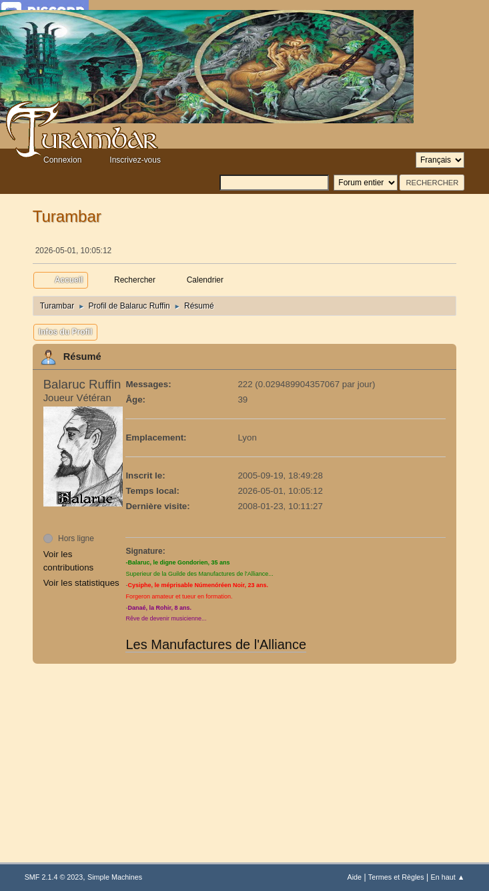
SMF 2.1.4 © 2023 (54, 877)
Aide (354, 877)
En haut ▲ (448, 877)
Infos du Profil (66, 332)
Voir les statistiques (81, 583)
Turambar (67, 216)
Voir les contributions (68, 560)
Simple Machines (114, 877)
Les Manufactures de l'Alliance (215, 644)
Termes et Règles (396, 877)
